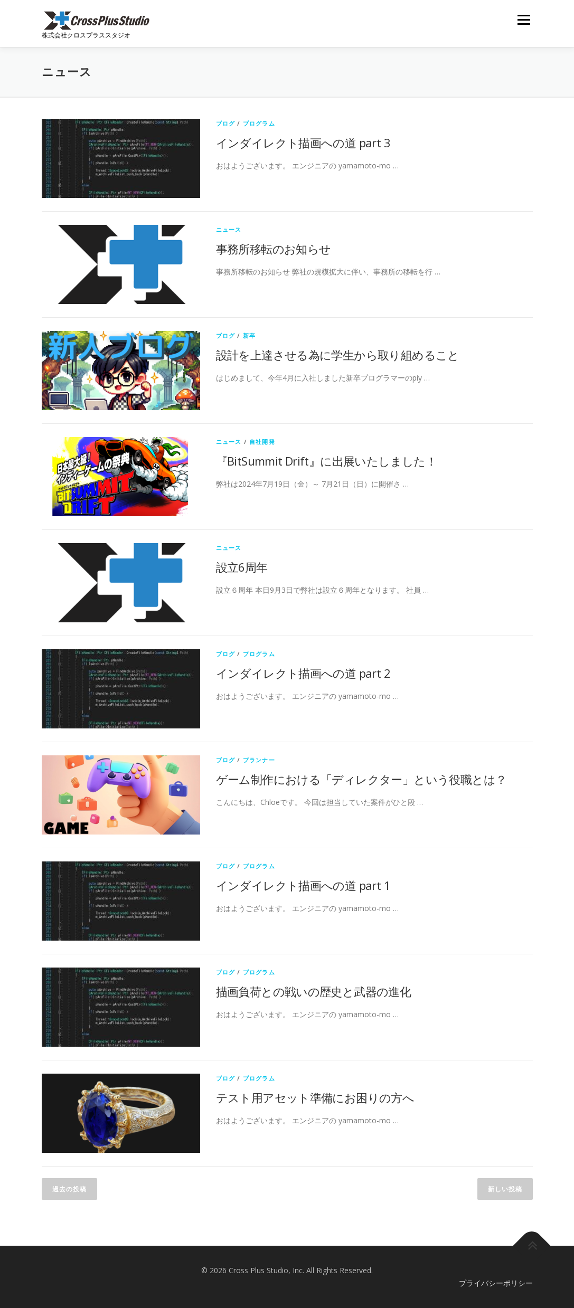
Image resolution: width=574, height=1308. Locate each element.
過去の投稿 (69, 1188)
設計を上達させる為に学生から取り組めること (337, 355)
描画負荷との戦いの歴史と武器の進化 (313, 991)
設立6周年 (242, 567)
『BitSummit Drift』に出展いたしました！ (326, 461)
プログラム (259, 123)
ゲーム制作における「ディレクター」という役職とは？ (361, 779)
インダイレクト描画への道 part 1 (303, 885)
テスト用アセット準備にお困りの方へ (315, 1097)
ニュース (229, 229)
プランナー (259, 760)
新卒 (249, 335)
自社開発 (262, 442)
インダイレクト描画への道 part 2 (303, 673)
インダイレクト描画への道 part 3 (303, 142)
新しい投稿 (505, 1188)
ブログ (226, 123)
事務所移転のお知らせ (273, 249)
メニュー (523, 20)
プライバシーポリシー (496, 1283)
